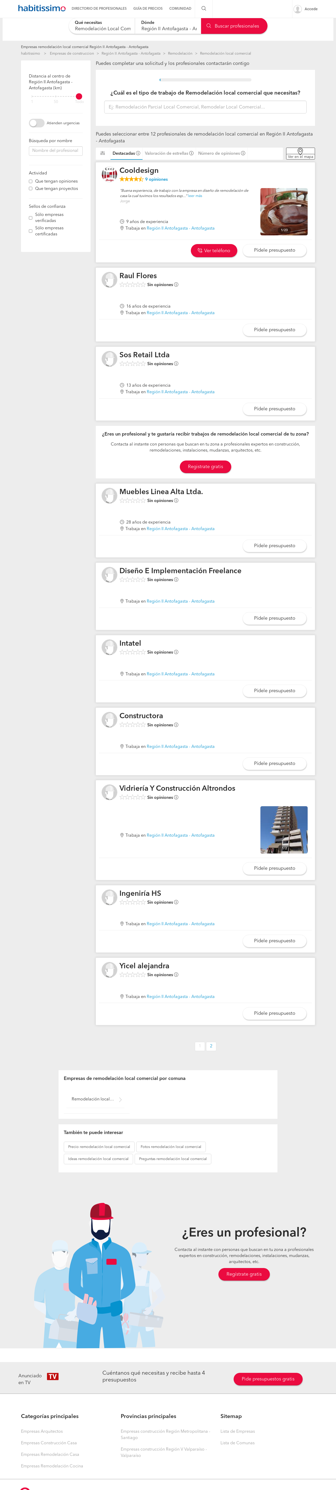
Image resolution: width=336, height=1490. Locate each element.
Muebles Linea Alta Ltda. (161, 492)
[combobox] (102, 26)
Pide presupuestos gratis (268, 1379)
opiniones (156, 180)
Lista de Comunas (237, 1443)
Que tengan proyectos (56, 189)
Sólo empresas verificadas (49, 218)
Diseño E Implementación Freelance (180, 571)
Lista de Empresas (237, 1432)
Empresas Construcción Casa (49, 1443)
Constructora (141, 716)
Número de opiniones (219, 154)
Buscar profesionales (233, 26)
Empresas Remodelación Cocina (52, 1466)
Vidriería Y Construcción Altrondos (177, 789)
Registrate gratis (205, 466)
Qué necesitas (88, 23)
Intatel (130, 644)
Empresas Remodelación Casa (50, 1455)
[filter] (56, 96)
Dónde (147, 23)
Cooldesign (139, 171)
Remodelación (180, 53)
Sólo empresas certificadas (49, 231)
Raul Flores (138, 276)
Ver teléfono (214, 251)
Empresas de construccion (72, 53)
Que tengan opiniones (56, 181)
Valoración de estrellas (166, 154)
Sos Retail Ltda (144, 355)
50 (56, 102)
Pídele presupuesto (274, 250)
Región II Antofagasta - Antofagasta (131, 53)
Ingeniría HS (140, 894)
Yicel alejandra (144, 966)
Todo (79, 102)
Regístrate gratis (244, 1274)
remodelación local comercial (99, 1147)
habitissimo (30, 53)
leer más (195, 196)
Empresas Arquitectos (42, 1432)
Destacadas (124, 154)
